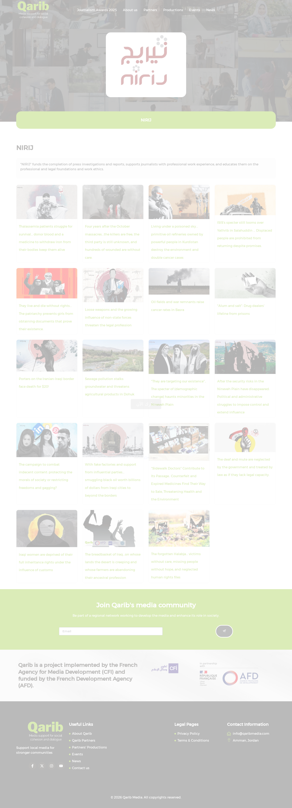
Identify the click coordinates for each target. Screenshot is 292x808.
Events (194, 10)
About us (130, 10)
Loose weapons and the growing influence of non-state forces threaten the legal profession (111, 317)
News (210, 10)
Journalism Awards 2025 (97, 10)
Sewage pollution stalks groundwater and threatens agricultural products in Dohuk (109, 386)
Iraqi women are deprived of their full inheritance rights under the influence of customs (46, 562)
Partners (150, 10)
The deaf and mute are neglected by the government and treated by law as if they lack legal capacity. (245, 467)
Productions (173, 10)
